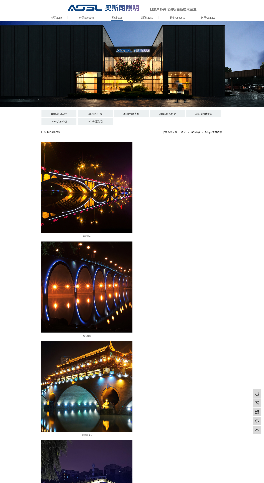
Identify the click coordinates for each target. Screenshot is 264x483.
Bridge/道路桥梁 (167, 114)
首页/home (56, 17)
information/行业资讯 (170, 452)
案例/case (116, 17)
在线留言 (192, 452)
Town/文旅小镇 (59, 121)
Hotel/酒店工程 (59, 114)
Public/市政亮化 (131, 114)
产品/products (86, 17)
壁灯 (104, 456)
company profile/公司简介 (147, 450)
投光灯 (104, 448)
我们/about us (177, 17)
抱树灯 (104, 461)
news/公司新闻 (170, 448)
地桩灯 (104, 452)
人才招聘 (192, 456)
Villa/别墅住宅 (94, 121)
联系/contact (208, 17)
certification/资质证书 (148, 456)
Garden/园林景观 (203, 114)
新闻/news (147, 17)
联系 (192, 448)
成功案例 (196, 132)
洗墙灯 (104, 465)
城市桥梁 (176, 233)
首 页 (183, 132)
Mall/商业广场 (95, 114)
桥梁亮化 (85, 233)
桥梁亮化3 (85, 330)
